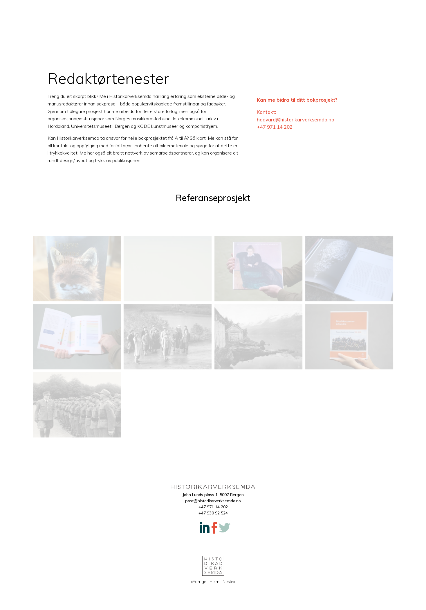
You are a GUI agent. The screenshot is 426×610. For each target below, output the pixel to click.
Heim (213, 5)
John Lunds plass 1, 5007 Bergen (213, 494)
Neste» (229, 581)
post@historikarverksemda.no (213, 500)
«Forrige (198, 581)
